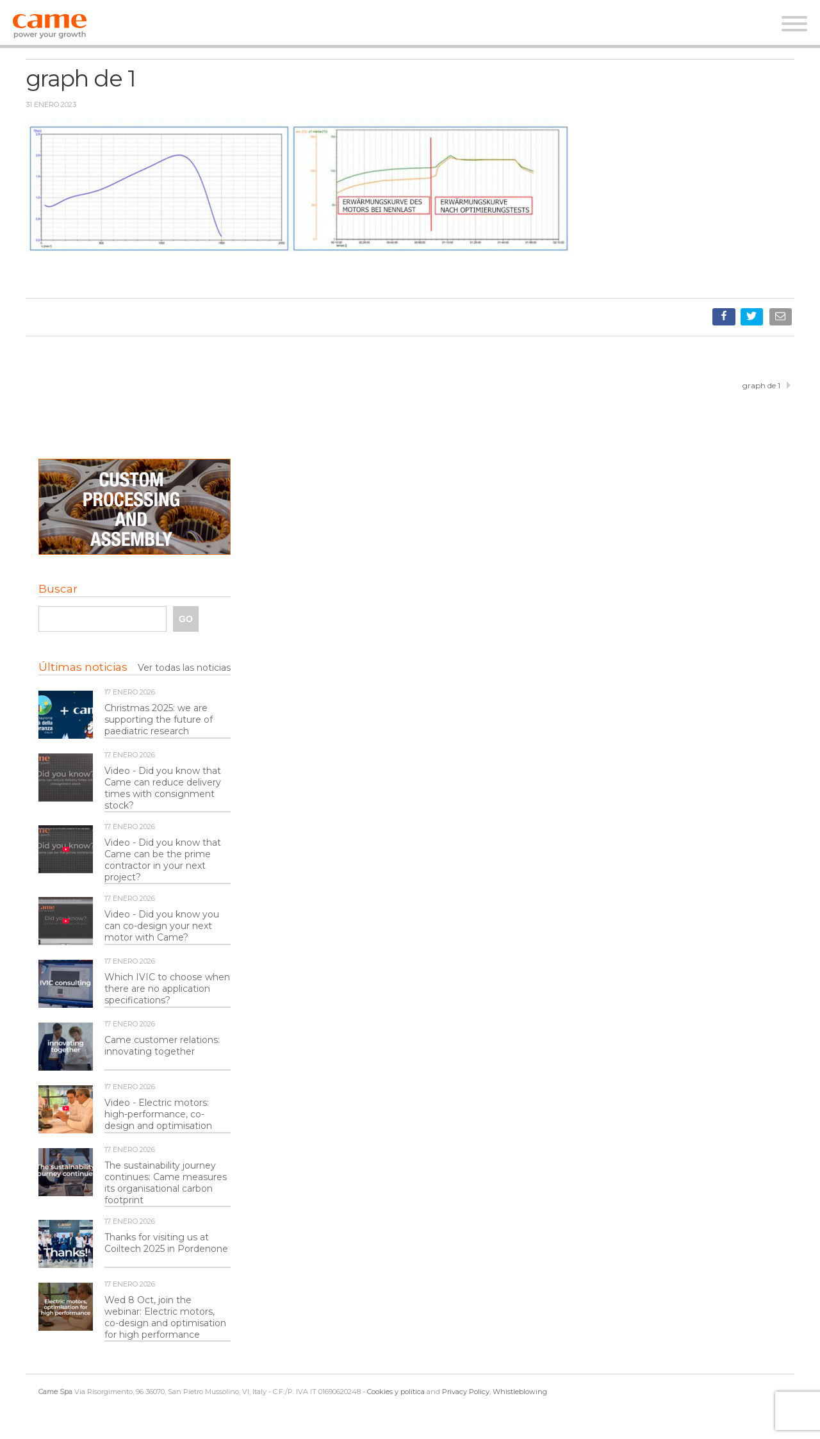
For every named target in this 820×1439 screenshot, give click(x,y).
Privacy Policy (465, 1391)
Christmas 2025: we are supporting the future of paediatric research (158, 719)
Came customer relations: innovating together (162, 1045)
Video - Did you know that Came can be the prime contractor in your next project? (162, 860)
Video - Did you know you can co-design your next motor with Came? (161, 926)
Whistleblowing (520, 1391)
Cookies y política (396, 1391)
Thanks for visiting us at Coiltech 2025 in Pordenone (166, 1242)
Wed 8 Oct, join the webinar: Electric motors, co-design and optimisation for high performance (165, 1317)
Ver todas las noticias (184, 667)
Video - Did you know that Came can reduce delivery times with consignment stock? (162, 788)
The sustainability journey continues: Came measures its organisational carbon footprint (165, 1183)
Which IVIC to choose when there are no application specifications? (167, 988)
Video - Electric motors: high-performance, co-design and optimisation (158, 1114)
